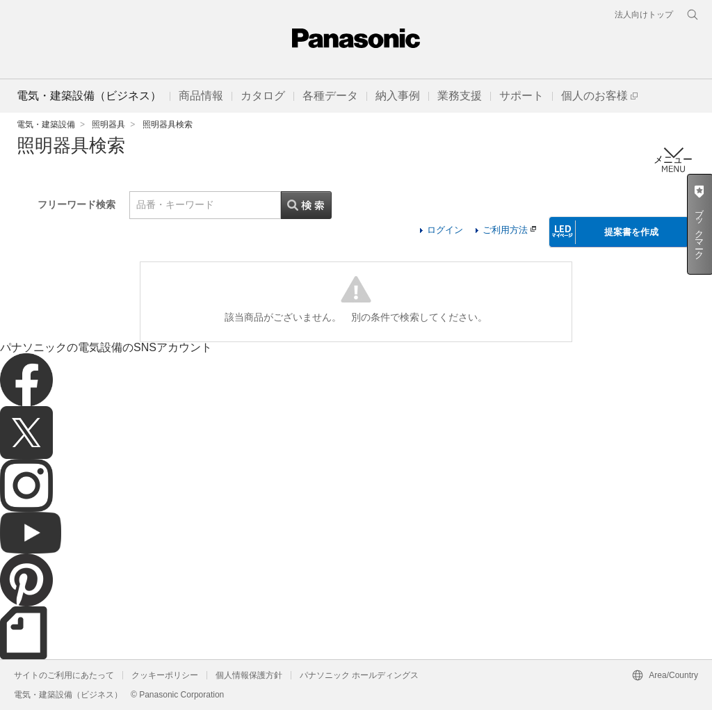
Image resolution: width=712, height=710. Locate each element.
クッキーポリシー (164, 675)
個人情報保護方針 (249, 675)
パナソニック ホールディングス (359, 675)
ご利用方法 (509, 230)
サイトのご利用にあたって (64, 675)
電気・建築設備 (46, 124)
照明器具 (108, 124)
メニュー (673, 159)
